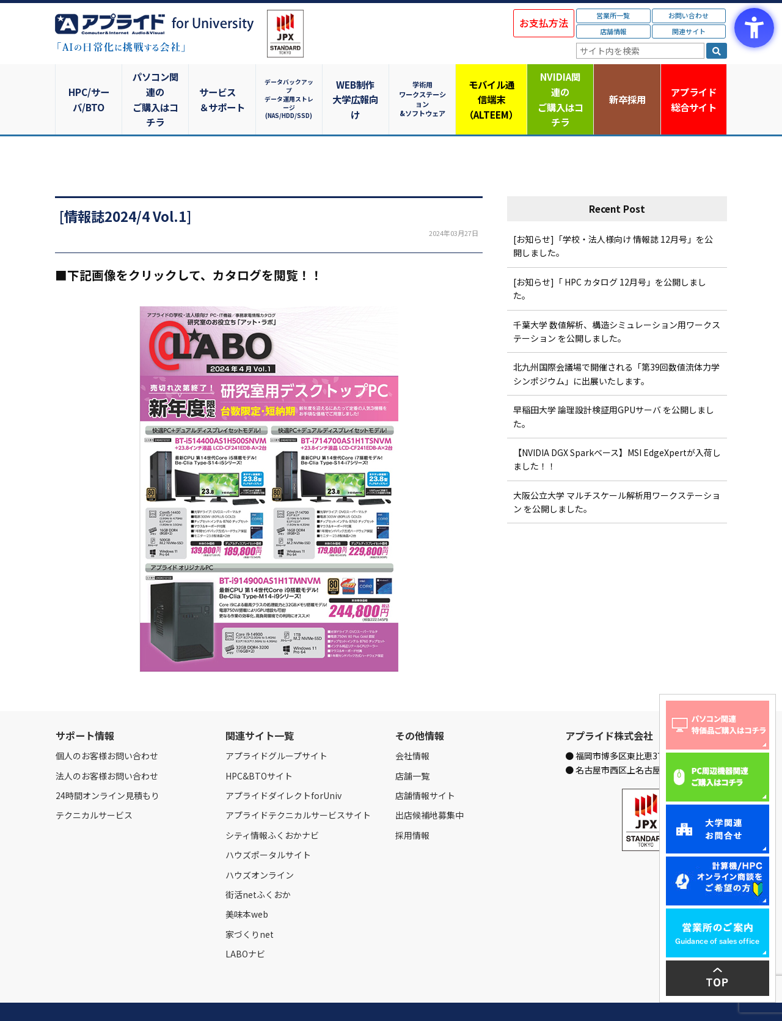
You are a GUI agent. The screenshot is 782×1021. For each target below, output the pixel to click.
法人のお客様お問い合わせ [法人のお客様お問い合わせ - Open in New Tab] (107, 746)
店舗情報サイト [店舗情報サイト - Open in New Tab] (425, 766)
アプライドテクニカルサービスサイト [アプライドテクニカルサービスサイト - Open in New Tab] (298, 786)
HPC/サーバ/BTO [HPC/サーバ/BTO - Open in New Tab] (88, 84)
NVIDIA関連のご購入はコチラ (559, 84)
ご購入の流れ (230, 997)
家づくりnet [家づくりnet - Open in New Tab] (249, 904)
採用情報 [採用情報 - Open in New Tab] (412, 805)
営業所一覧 (613, 15)
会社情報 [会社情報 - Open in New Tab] (412, 726)
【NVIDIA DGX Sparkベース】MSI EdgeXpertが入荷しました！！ (617, 430)
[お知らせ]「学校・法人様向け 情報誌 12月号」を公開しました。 (613, 216)
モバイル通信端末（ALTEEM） (492, 84)
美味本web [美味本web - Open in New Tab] (246, 885)
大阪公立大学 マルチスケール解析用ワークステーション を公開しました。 (616, 472)
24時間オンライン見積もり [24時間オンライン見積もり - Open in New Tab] (107, 766)
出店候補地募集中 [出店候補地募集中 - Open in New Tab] (429, 786)
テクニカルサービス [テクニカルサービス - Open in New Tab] (94, 786)
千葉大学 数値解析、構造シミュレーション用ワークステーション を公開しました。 (616, 301)
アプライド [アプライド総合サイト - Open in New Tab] (693, 85)
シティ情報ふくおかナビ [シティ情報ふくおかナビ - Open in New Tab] (272, 805)
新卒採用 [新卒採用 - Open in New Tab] (626, 84)
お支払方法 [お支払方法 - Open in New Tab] (543, 22)
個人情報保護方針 (286, 997)
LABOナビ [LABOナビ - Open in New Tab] (245, 924)
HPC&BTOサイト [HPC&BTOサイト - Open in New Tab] (259, 746)
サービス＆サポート (223, 84)
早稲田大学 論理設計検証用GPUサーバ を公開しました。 (613, 387)
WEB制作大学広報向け (357, 84)
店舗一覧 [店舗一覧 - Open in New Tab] (412, 746)
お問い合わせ (688, 15)
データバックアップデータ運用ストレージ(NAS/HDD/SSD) (290, 84)
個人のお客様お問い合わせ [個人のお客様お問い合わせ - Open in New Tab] (107, 726)
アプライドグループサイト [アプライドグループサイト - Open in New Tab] (276, 726)
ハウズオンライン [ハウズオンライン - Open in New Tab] (259, 845)
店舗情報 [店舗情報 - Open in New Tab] (613, 31)
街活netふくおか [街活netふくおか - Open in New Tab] (258, 865)
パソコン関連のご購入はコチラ (156, 84)
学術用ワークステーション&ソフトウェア (425, 84)
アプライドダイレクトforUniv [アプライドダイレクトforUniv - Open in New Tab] (283, 766)
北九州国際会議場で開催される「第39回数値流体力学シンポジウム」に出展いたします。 (616, 344)
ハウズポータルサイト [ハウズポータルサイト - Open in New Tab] (268, 825)
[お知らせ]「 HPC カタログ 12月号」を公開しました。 (609, 258)
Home (65, 997)
